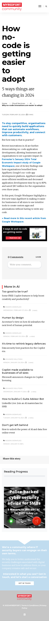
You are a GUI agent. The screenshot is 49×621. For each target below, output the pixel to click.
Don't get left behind (15, 425)
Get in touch (24, 583)
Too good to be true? (15, 291)
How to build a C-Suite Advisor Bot (23, 399)
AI (30, 103)
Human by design (13, 317)
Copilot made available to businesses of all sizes (17, 371)
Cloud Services (18, 103)
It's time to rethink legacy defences (24, 343)
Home (4, 103)
